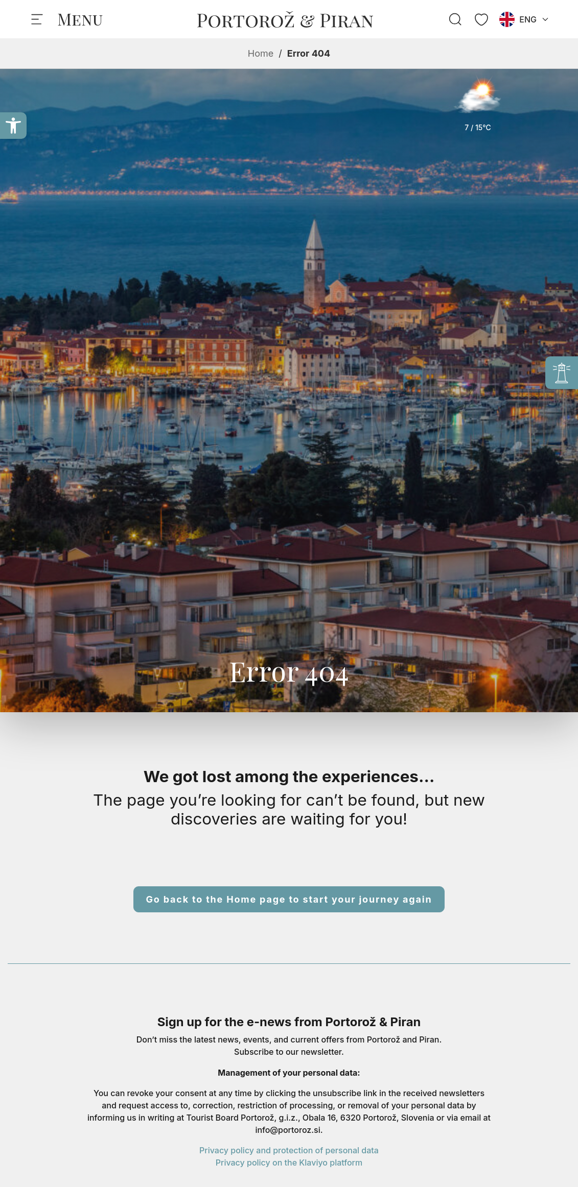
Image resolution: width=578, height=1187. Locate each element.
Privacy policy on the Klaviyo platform (289, 1162)
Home (260, 53)
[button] (13, 125)
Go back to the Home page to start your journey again (289, 899)
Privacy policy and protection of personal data (289, 1150)
